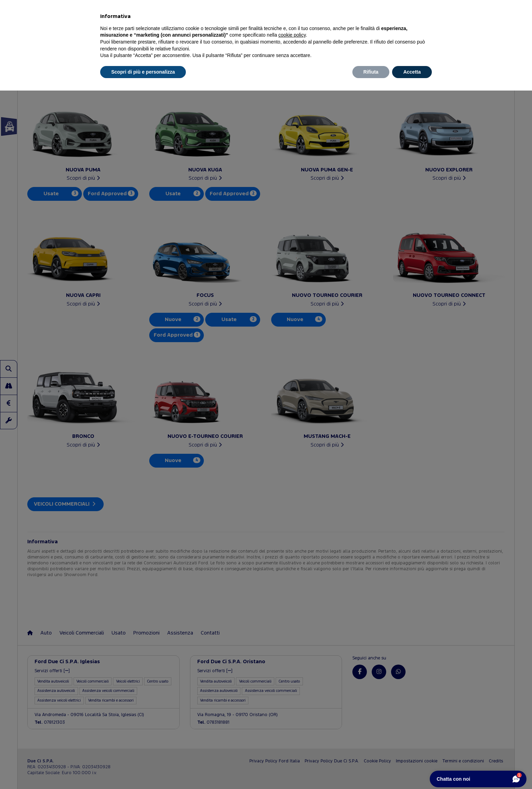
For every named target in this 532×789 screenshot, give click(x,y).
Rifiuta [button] (371, 72)
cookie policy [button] (292, 35)
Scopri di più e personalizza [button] (143, 72)
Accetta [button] (412, 72)
